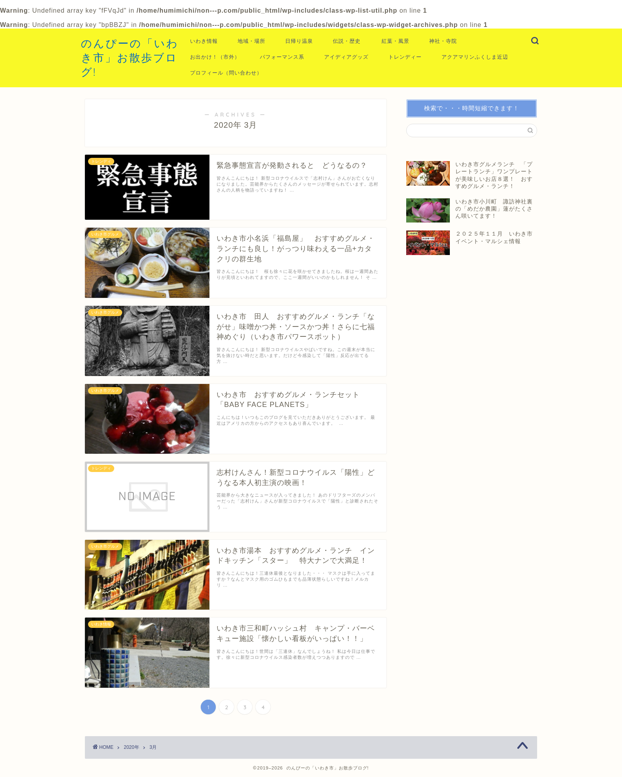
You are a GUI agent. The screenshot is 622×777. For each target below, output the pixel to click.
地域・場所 (251, 41)
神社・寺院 (443, 41)
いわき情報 (204, 41)
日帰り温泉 (299, 41)
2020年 (131, 747)
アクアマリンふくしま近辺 (475, 57)
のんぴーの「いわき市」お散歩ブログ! (130, 57)
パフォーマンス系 (282, 57)
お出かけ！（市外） (215, 57)
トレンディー (405, 57)
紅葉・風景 (395, 41)
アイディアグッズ (346, 57)
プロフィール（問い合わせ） (226, 72)
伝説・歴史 (347, 41)
